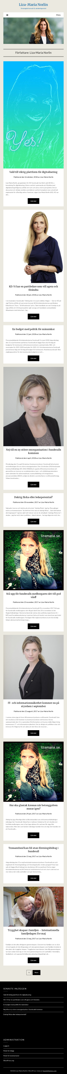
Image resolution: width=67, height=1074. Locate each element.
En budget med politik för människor (33, 329)
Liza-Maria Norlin (33, 5)
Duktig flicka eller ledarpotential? (33, 497)
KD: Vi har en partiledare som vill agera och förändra (21, 1000)
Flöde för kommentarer (11, 1056)
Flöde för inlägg (8, 1051)
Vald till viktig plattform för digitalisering (33, 172)
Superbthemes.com (49, 1071)
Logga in (6, 1046)
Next (36, 972)
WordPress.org (8, 1060)
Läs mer (33, 201)
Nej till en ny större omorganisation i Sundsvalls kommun (23, 1009)
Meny (58, 15)
